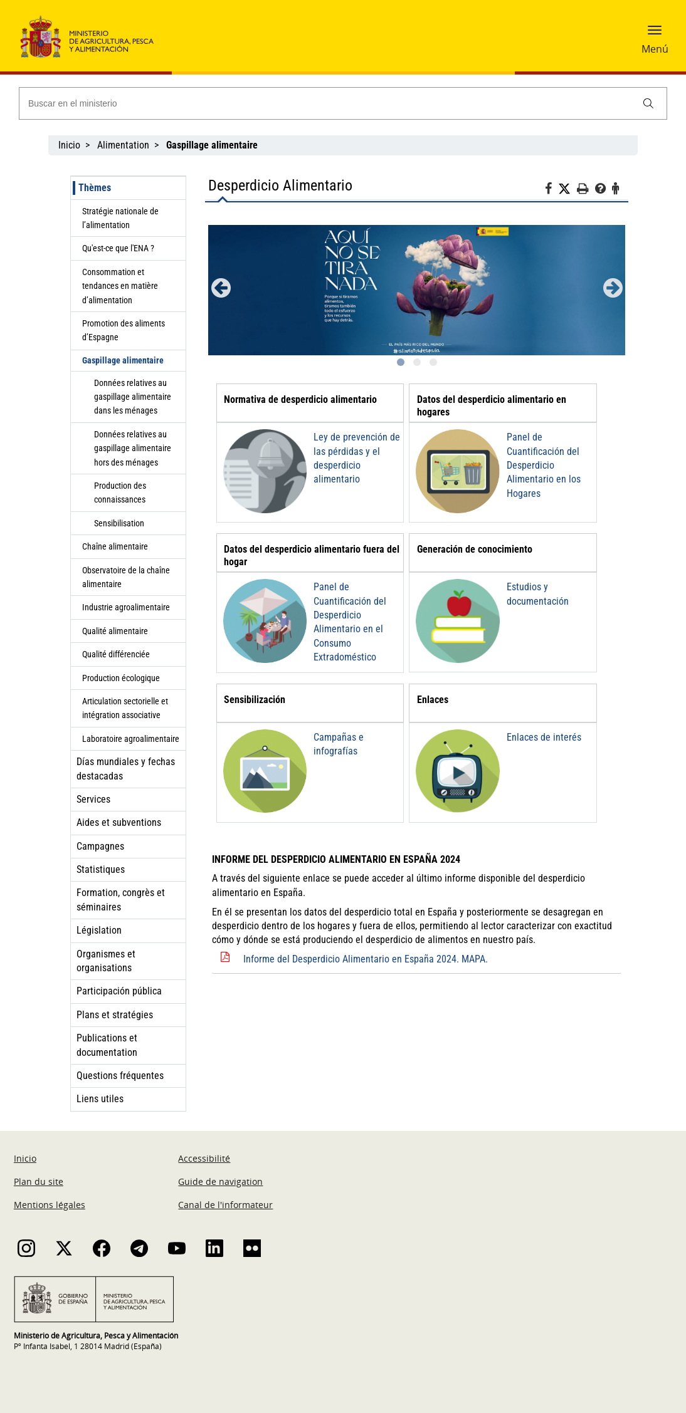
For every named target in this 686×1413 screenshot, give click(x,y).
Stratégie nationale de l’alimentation (120, 218)
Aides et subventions (119, 822)
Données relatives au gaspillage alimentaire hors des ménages (132, 448)
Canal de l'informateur (225, 1205)
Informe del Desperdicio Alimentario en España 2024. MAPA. (365, 959)
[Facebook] (551, 190)
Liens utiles (100, 1099)
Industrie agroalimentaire (126, 607)
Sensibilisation (119, 523)
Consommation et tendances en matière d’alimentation (120, 286)
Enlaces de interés (544, 737)
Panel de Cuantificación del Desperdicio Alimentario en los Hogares (544, 465)
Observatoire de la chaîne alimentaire (126, 577)
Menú (654, 49)
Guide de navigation (220, 1181)
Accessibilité (204, 1158)
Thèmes (94, 188)
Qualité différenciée (116, 654)
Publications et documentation (107, 1045)
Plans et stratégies (115, 1015)
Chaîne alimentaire (115, 546)
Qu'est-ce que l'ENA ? (118, 248)
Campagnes (100, 846)
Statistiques (101, 869)
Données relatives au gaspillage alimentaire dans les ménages (132, 397)
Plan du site (38, 1181)
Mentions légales (49, 1205)
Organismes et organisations (106, 961)
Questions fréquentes (120, 1076)
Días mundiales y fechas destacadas (126, 768)
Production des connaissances (120, 492)
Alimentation (123, 145)
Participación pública (119, 991)
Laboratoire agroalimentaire (130, 739)
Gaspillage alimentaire (123, 360)
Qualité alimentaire (115, 631)
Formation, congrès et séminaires (121, 899)
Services (93, 799)
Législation (99, 930)
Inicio (69, 145)
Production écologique (121, 678)
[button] (654, 34)
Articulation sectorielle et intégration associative (125, 708)
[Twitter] (567, 189)
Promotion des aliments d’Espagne (123, 330)
